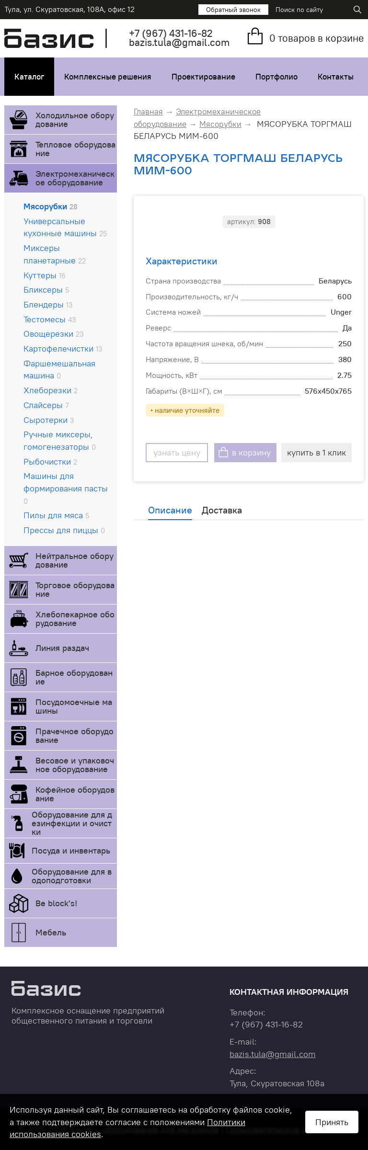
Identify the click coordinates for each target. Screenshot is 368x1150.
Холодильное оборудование (74, 119)
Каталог (29, 76)
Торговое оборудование (75, 589)
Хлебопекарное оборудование (75, 618)
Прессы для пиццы (64, 529)
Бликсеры (46, 289)
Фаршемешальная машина (59, 369)
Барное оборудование (74, 677)
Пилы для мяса (56, 515)
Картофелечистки (63, 348)
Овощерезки (53, 333)
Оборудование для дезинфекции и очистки (72, 823)
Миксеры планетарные (54, 254)
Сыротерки (48, 419)
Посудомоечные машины (73, 706)
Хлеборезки (50, 390)
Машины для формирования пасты (65, 487)
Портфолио (276, 76)
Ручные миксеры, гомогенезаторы (59, 440)
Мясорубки (50, 206)
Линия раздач (62, 647)
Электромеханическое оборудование (75, 178)
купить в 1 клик (316, 452)
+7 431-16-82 (171, 33)
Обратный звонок (233, 9)
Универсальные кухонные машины (65, 227)
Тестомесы (49, 319)
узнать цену (176, 452)
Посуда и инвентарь (71, 850)
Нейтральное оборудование (74, 560)
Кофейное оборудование (75, 794)
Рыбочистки (50, 461)
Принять (331, 1121)
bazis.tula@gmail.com (179, 42)
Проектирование (203, 76)
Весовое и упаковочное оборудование (74, 764)
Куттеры (44, 275)
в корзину (251, 452)
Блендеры (48, 304)
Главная (148, 111)
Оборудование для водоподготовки (72, 876)
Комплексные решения (107, 76)
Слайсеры (46, 404)
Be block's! (56, 903)
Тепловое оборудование (75, 149)
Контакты (336, 76)
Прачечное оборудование (74, 735)
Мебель (50, 932)
